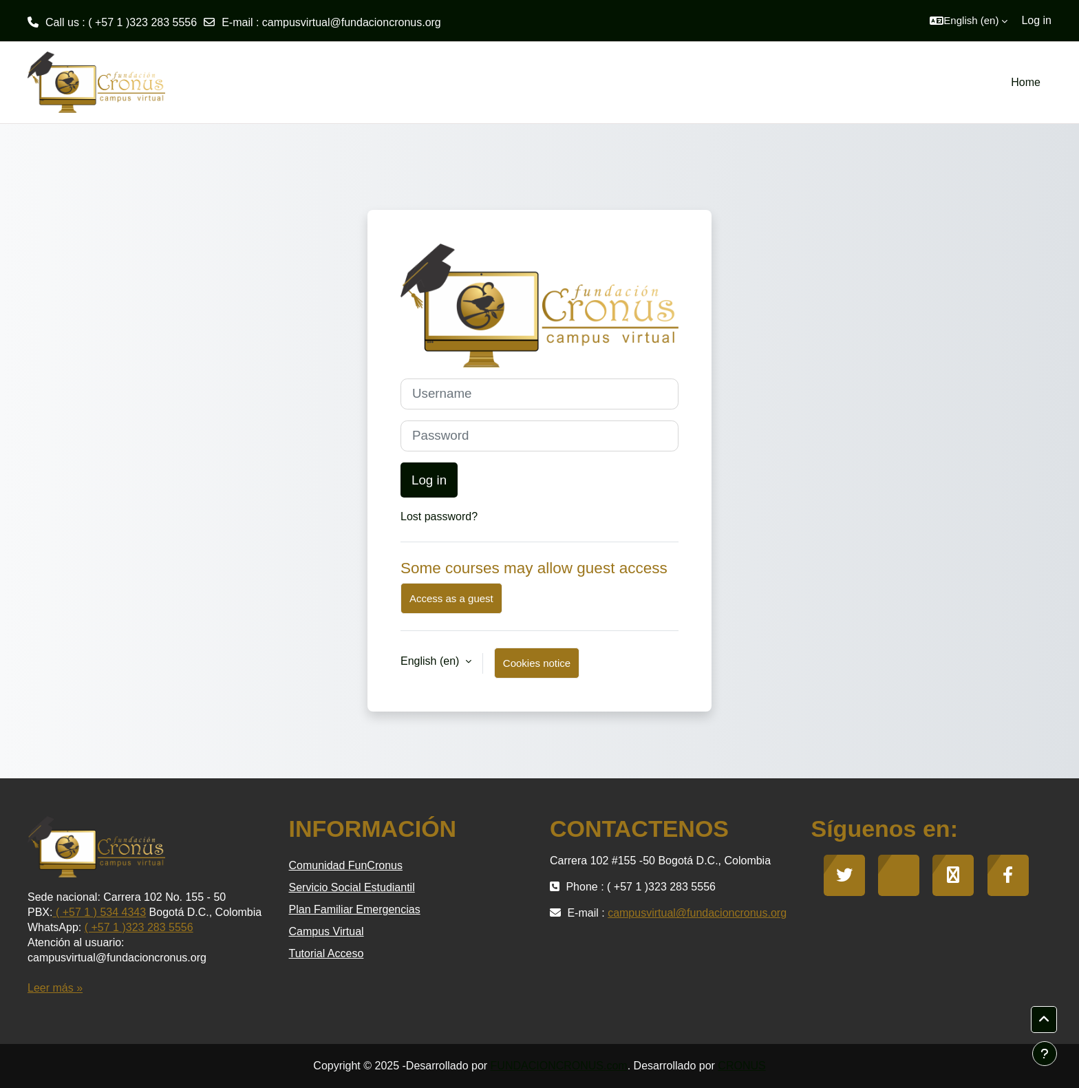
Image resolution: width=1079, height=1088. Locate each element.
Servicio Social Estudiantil (352, 887)
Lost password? (439, 516)
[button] (968, 20)
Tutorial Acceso (326, 953)
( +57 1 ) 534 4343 (99, 912)
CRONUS (741, 1065)
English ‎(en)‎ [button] (431, 661)
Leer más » (55, 988)
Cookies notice (536, 663)
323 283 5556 (159, 927)
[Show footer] (1044, 1053)
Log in (1036, 20)
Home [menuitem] (1025, 82)
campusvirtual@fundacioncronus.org (351, 22)
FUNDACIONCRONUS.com (559, 1065)
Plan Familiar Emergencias (354, 909)
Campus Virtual (326, 931)
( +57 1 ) (105, 927)
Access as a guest (451, 598)
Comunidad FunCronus (346, 865)
